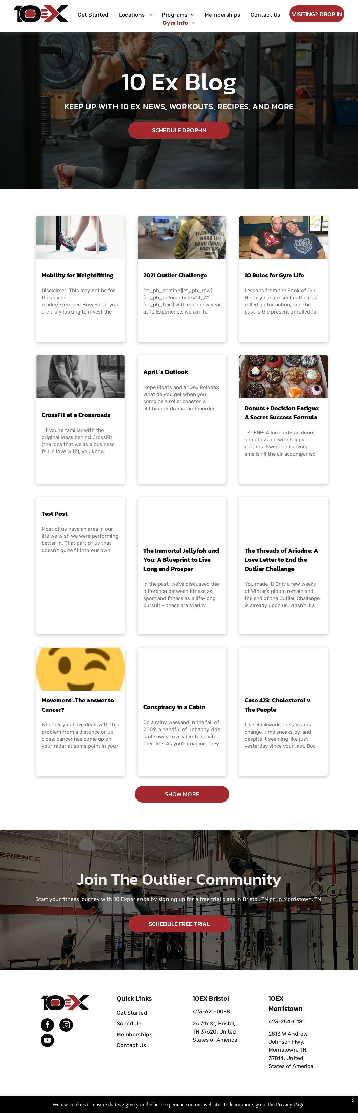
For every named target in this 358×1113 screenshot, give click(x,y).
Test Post (55, 513)
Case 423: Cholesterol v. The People (278, 705)
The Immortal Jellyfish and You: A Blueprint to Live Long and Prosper (181, 559)
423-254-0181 (286, 1021)
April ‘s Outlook (165, 371)
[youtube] (47, 1041)
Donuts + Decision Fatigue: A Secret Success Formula (282, 412)
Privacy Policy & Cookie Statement (137, 1100)
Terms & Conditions (234, 1100)
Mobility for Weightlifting (77, 275)
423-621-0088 (211, 1011)
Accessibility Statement (192, 1100)
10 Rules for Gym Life (274, 275)
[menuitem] (93, 15)
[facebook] (47, 1026)
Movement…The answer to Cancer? (78, 705)
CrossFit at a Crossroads (76, 414)
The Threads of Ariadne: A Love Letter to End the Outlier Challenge (281, 559)
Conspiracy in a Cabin (174, 707)
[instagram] (66, 1026)
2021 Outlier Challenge (175, 275)
